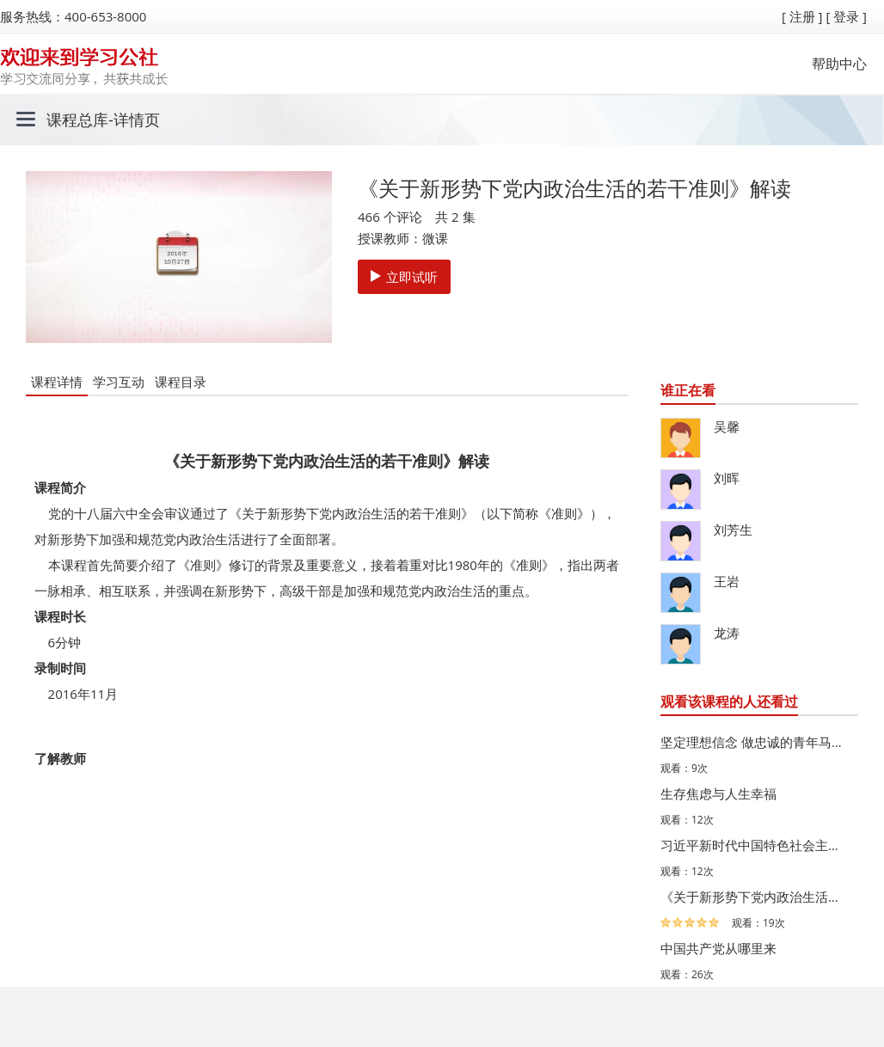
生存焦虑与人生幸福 (718, 793)
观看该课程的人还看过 (729, 701)
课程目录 (180, 381)
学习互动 (118, 381)
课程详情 (57, 381)
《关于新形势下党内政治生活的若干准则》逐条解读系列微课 (755, 896)
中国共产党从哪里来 (718, 948)
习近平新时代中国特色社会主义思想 (755, 845)
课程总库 (77, 119)
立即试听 (404, 276)
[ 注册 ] (802, 16)
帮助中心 (839, 63)
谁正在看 (687, 390)
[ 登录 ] (846, 16)
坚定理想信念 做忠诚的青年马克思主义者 (755, 741)
